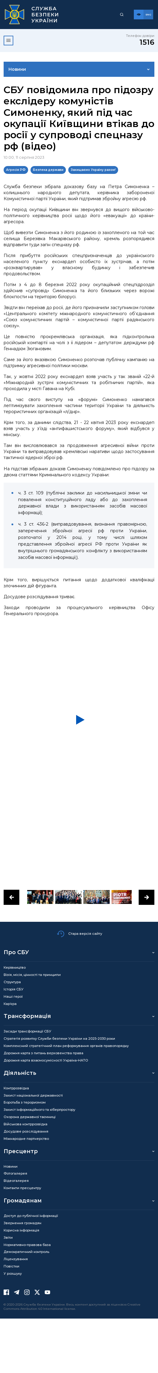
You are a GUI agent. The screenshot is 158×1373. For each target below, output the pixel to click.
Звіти (8, 1237)
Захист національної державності (33, 1095)
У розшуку (13, 1273)
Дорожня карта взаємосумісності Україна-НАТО (46, 1060)
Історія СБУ (14, 989)
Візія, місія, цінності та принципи (32, 975)
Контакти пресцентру (22, 1188)
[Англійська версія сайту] (148, 14)
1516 (147, 42)
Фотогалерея (15, 1173)
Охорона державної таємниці (30, 1117)
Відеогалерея (16, 1181)
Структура (12, 982)
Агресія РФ (16, 170)
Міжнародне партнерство (26, 1139)
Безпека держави (48, 170)
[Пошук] (121, 14)
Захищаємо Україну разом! (93, 170)
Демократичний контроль (26, 1252)
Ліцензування (16, 1259)
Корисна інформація (21, 1230)
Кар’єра (10, 1004)
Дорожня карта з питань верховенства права (43, 1053)
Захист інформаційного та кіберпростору (39, 1109)
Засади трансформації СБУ (27, 1031)
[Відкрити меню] (8, 40)
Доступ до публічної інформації (31, 1216)
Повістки (11, 1266)
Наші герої (13, 996)
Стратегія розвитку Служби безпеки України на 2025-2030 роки (59, 1038)
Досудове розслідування (26, 1131)
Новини (17, 69)
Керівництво (15, 967)
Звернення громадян (22, 1223)
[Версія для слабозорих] (138, 14)
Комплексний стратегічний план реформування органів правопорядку (66, 1046)
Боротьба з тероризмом (25, 1102)
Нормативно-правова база (27, 1245)
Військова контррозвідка (25, 1124)
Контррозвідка (16, 1088)
